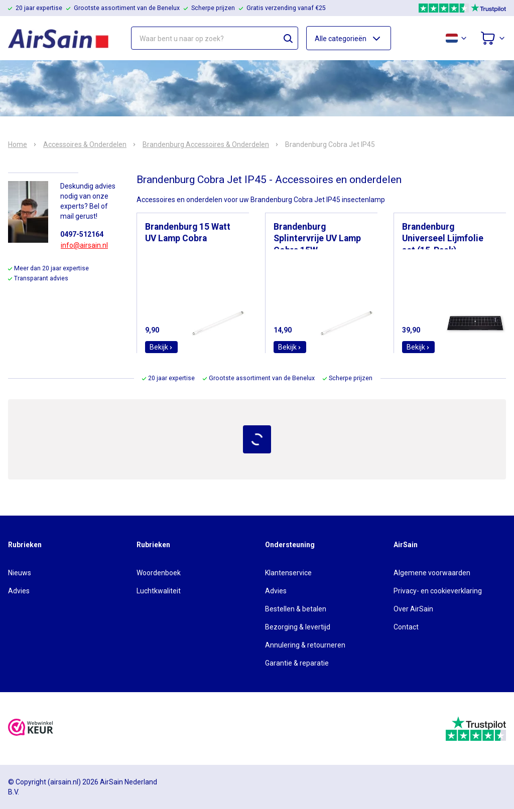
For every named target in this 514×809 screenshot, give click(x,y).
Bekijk (161, 347)
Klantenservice (288, 573)
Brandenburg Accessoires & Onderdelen (206, 144)
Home (17, 144)
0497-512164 (81, 234)
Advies (19, 591)
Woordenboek (159, 573)
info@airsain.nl (84, 245)
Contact (406, 627)
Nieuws (19, 573)
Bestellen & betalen (295, 609)
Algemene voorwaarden (432, 573)
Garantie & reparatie (297, 663)
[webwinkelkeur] (30, 728)
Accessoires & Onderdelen (84, 144)
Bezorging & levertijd (297, 627)
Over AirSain (413, 609)
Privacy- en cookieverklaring (438, 591)
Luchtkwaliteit (159, 591)
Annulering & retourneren (305, 645)
